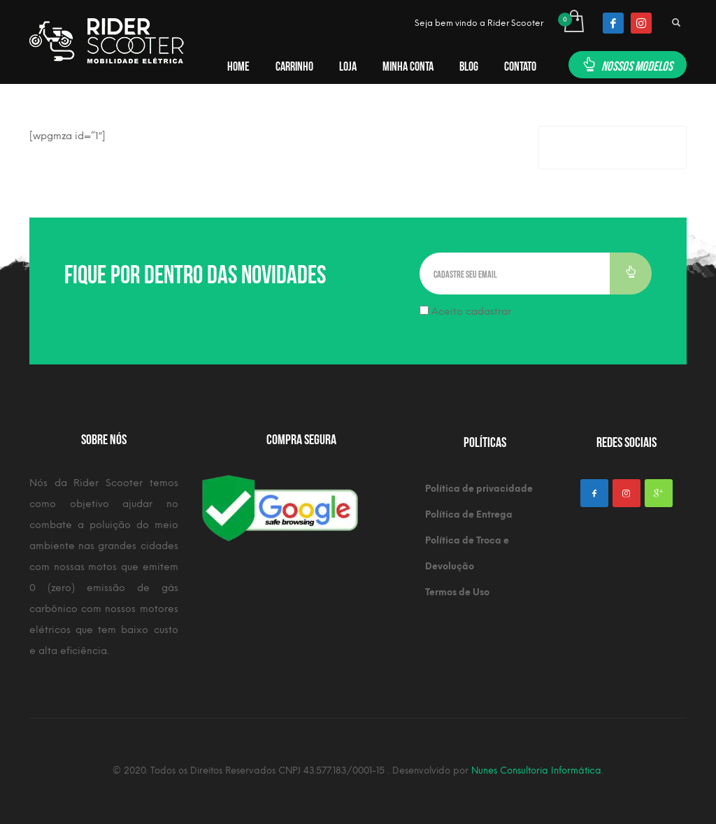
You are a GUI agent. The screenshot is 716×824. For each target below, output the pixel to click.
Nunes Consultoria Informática (536, 770)
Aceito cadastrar (465, 312)
